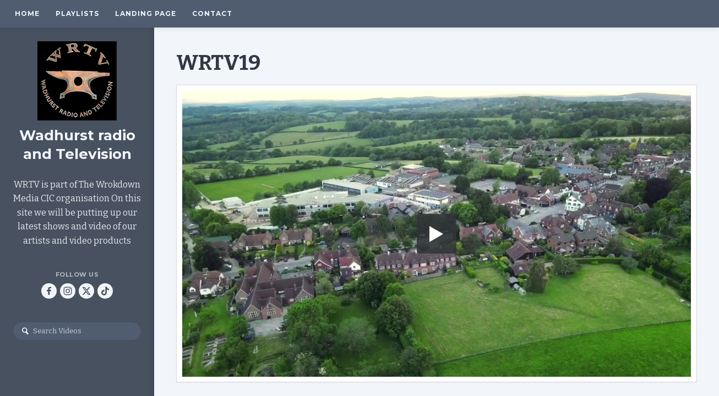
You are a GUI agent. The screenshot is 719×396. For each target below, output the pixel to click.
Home (27, 13)
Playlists (77, 13)
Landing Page (145, 13)
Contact (212, 13)
